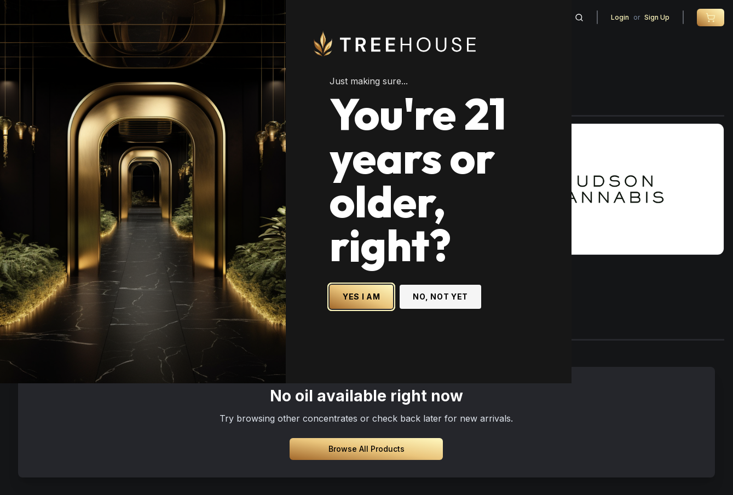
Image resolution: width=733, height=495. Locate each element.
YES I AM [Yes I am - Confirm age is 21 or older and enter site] (442, 324)
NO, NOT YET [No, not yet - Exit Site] (521, 324)
